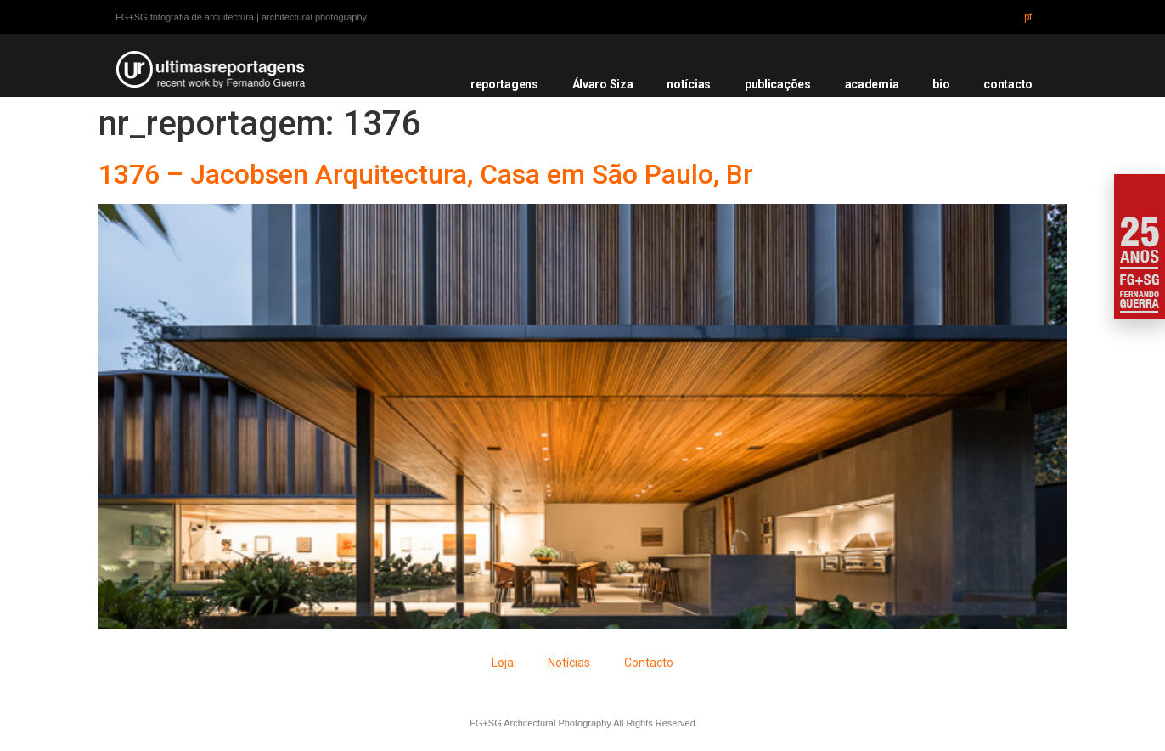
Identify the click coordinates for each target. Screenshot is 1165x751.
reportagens (504, 84)
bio (940, 84)
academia (872, 84)
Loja (503, 662)
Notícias (569, 662)
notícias (689, 84)
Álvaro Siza (602, 84)
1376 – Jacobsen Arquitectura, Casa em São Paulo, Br (425, 174)
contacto (1008, 84)
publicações (778, 84)
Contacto (648, 662)
